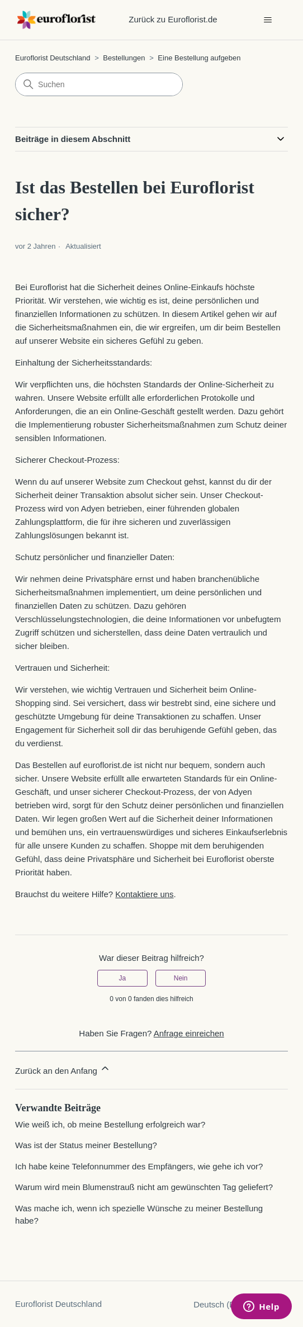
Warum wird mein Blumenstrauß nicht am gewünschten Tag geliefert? (144, 1187)
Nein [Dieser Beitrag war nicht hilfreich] (181, 978)
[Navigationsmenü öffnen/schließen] (268, 20)
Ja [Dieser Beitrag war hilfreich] (122, 978)
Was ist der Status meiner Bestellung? (86, 1145)
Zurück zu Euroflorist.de (173, 19)
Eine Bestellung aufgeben (199, 58)
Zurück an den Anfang (63, 1069)
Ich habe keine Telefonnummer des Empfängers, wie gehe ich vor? (139, 1166)
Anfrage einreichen (189, 1033)
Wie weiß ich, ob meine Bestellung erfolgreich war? (110, 1124)
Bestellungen (124, 58)
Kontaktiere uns (144, 894)
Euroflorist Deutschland (52, 58)
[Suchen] (99, 84)
